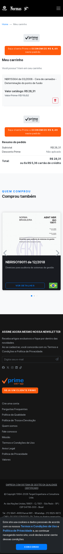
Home (5, 24)
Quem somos (9, 425)
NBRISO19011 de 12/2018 (25, 262)
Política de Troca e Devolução (19, 420)
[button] (31, 296)
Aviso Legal (8, 448)
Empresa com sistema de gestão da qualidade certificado (31, 486)
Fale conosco (9, 431)
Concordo (31, 546)
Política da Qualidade (14, 414)
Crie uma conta (10, 403)
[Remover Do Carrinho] (55, 100)
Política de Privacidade (30, 351)
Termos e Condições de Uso (18, 442)
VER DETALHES (25, 285)
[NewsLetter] (57, 359)
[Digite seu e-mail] (27, 359)
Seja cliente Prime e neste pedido (33, 50)
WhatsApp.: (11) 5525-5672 (48, 513)
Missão (6, 437)
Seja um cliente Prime (20, 390)
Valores (6, 459)
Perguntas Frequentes (15, 409)
